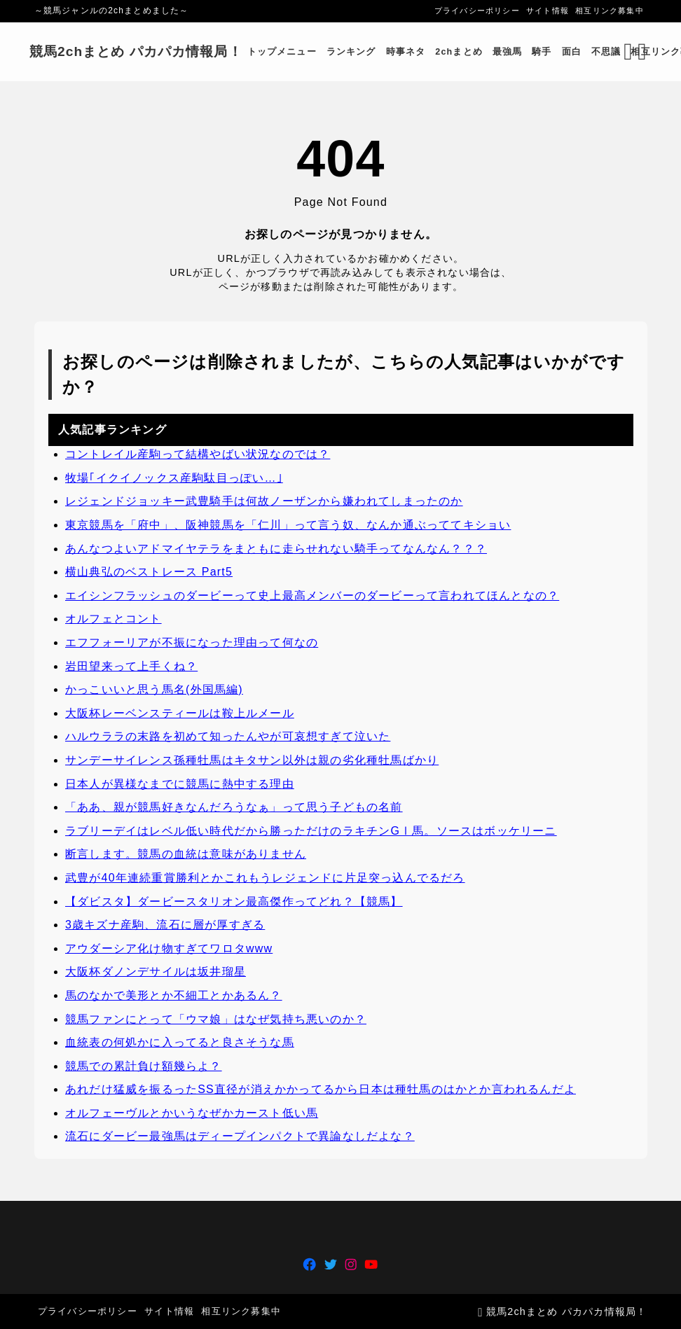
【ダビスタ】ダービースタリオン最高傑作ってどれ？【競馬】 (234, 901)
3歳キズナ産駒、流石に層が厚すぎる (165, 925)
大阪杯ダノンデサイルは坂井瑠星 (155, 972)
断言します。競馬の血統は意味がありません (185, 855)
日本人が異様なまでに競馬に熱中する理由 (179, 784)
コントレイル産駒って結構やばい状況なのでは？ (197, 455)
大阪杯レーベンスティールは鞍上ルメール (179, 713)
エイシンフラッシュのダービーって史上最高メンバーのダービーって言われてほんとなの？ (312, 595)
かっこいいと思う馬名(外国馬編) (154, 690)
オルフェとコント (113, 619)
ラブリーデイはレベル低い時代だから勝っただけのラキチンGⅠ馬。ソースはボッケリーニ (311, 831)
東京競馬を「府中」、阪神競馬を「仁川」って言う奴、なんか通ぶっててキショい (288, 525)
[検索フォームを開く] (623, 51)
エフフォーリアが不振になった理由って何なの (191, 642)
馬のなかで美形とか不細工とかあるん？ (173, 995)
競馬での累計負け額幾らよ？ (143, 1066)
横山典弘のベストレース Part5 (149, 572)
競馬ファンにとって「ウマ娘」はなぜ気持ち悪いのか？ (215, 1019)
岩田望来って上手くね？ (131, 666)
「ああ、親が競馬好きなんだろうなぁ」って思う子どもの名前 (234, 807)
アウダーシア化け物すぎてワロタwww (169, 948)
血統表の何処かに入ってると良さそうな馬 (179, 1042)
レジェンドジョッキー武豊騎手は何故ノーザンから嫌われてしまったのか (264, 502)
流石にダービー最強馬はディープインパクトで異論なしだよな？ (240, 1137)
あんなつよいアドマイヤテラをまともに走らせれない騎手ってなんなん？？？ (276, 549)
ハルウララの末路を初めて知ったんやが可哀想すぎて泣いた (227, 737)
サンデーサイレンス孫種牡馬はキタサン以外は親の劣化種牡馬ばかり (252, 760)
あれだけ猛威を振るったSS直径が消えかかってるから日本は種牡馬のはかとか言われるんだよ (320, 1090)
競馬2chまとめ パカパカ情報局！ (141, 51)
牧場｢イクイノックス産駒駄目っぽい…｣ (174, 478)
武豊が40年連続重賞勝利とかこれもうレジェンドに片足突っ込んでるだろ (265, 878)
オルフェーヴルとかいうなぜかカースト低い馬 (191, 1113)
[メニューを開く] (640, 51)
